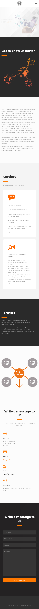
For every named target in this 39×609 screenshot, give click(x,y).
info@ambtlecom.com (10, 460)
